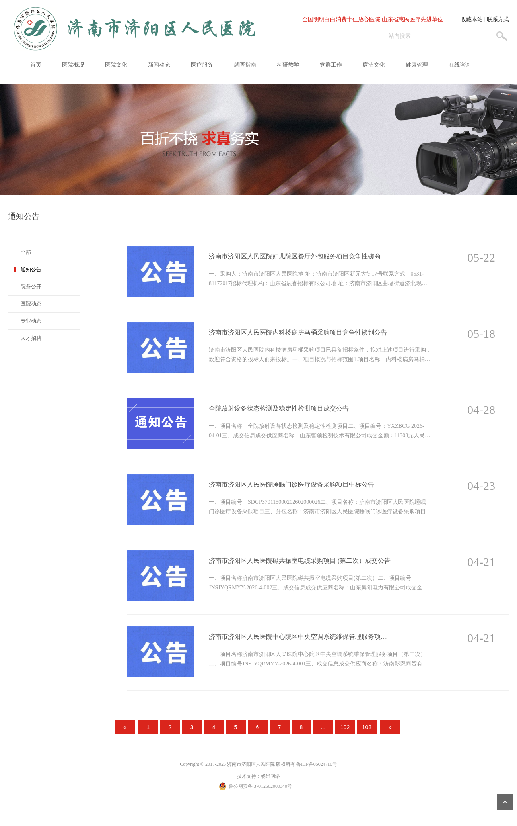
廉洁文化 (374, 65)
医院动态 (31, 304)
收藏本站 (472, 19)
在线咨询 (460, 65)
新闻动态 (159, 65)
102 (345, 727)
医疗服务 (202, 65)
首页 (35, 65)
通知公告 (31, 269)
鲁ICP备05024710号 (316, 764)
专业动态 (31, 321)
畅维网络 (270, 775)
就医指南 (245, 65)
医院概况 (73, 65)
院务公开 (31, 287)
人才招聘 (31, 338)
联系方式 (498, 19)
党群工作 (331, 65)
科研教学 (288, 65)
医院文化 (116, 65)
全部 (26, 252)
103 (366, 727)
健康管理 (417, 65)
